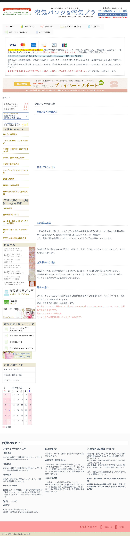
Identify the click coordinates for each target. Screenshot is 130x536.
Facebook (106, 527)
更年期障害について (11, 215)
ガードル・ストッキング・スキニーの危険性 (15, 222)
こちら (20, 512)
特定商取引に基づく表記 (13, 375)
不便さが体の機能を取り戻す (14, 238)
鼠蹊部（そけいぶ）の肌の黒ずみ (15, 231)
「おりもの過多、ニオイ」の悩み (15, 142)
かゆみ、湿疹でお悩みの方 (14, 158)
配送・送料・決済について (14, 369)
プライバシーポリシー (12, 380)
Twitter (119, 527)
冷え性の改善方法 (10, 134)
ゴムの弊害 (7, 208)
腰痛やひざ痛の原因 (11, 185)
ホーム (5, 98)
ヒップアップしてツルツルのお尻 (15, 171)
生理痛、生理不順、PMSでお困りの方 (15, 150)
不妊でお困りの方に (11, 164)
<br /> (72, 138)
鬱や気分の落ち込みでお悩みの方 (15, 193)
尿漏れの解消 (8, 179)
